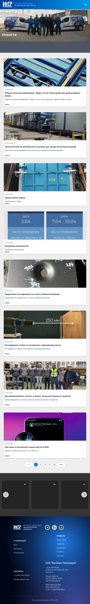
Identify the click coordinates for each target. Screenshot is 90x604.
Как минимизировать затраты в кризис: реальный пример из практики (38, 396)
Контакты (18, 549)
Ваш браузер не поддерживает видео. (15, 495)
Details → (8, 104)
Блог (16, 545)
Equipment (61, 548)
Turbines (60, 544)
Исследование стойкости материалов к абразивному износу (33, 345)
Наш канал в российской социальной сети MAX (27, 447)
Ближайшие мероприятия (17, 246)
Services (60, 556)
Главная (5, 29)
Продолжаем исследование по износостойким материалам (32, 294)
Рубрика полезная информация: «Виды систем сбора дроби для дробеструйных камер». (42, 94)
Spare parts (61, 540)
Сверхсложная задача (15, 198)
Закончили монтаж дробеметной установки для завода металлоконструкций (40, 147)
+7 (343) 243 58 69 (21, 575)
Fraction (60, 552)
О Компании (19, 553)
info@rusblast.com (21, 579)
